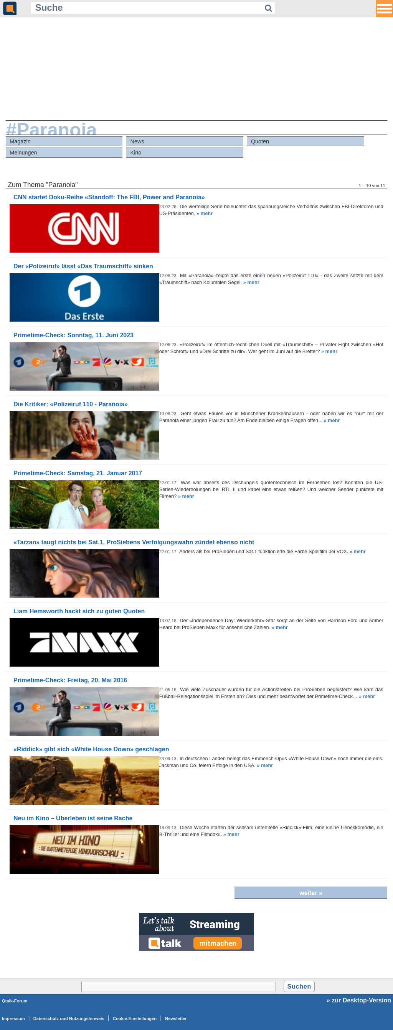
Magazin (20, 141)
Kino (136, 152)
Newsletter (176, 1018)
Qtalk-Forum (15, 1001)
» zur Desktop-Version (359, 1000)
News (137, 141)
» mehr (204, 213)
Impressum (13, 1018)
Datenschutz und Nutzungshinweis (68, 1018)
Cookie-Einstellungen (135, 1018)
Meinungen (23, 152)
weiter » (310, 893)
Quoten (260, 141)
